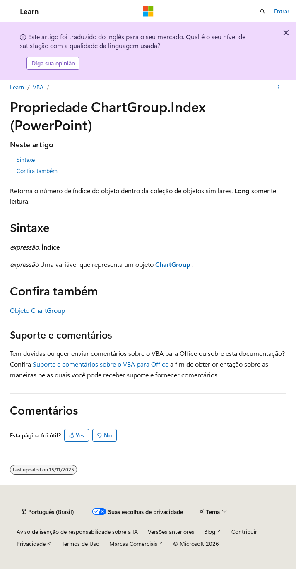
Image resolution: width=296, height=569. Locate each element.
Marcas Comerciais (133, 543)
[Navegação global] (8, 11)
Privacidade (31, 543)
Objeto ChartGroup (37, 310)
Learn (17, 87)
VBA (38, 87)
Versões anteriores (171, 531)
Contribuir (244, 531)
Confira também (37, 171)
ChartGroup (172, 264)
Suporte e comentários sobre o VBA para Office (100, 364)
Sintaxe (26, 159)
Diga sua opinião (53, 63)
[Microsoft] (148, 11)
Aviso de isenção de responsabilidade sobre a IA (77, 531)
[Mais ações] (279, 87)
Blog (209, 531)
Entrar (281, 11)
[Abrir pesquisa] (262, 11)
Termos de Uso (80, 543)
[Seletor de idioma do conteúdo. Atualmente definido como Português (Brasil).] (48, 511)
